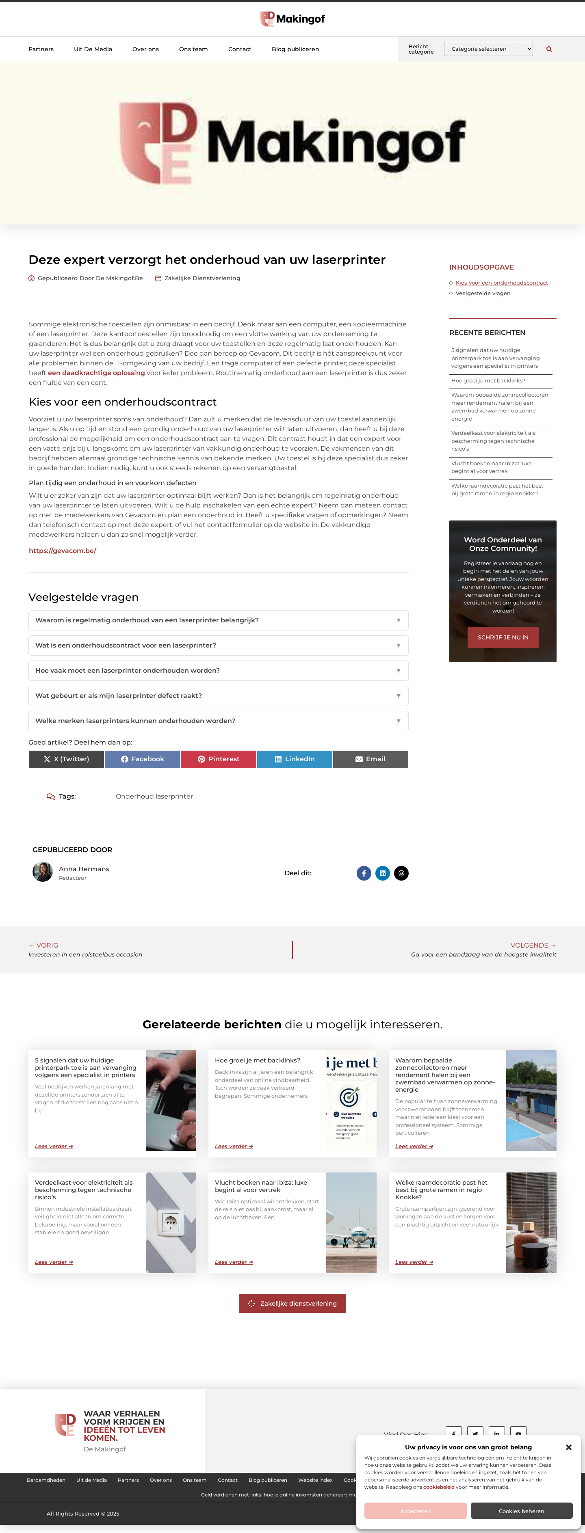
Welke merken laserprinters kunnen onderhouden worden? (218, 721)
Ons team (193, 49)
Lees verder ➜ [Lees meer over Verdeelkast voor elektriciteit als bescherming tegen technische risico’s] (54, 1261)
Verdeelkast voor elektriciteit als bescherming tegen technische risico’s (493, 441)
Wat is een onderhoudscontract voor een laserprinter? (218, 645)
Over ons (145, 49)
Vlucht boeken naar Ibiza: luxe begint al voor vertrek (261, 1185)
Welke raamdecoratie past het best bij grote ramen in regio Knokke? (441, 1189)
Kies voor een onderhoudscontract (502, 282)
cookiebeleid (439, 1487)
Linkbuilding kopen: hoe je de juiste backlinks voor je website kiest (171, 1500)
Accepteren (415, 1511)
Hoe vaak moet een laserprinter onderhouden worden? (218, 671)
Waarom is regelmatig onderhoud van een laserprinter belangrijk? (218, 620)
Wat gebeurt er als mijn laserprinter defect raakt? (218, 696)
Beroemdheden (85, 1481)
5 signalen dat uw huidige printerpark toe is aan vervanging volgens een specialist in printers (495, 358)
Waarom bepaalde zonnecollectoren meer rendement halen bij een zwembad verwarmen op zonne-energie (445, 1074)
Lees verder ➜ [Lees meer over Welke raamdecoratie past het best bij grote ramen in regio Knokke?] (414, 1261)
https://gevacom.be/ (62, 551)
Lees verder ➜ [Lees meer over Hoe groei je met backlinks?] (234, 1145)
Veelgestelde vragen (483, 293)
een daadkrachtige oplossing (96, 373)
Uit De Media (93, 49)
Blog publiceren (295, 49)
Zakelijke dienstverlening (202, 278)
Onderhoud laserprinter (154, 796)
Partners (41, 49)
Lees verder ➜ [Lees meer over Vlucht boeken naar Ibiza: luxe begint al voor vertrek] (234, 1261)
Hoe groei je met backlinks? (488, 380)
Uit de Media (144, 1481)
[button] (569, 1447)
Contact (239, 49)
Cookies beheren (521, 1511)
